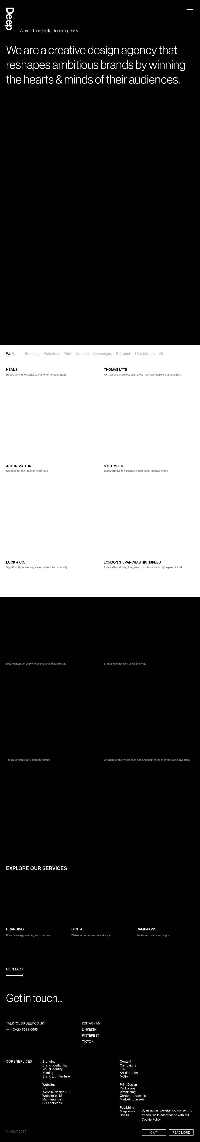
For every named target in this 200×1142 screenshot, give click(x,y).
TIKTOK (88, 1042)
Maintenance (51, 1099)
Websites (51, 354)
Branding (32, 354)
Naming (47, 1073)
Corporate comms (133, 1096)
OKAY (154, 1132)
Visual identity (52, 1069)
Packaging (127, 1088)
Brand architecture (56, 1076)
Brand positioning (55, 1065)
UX (44, 1088)
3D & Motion (144, 354)
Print (67, 354)
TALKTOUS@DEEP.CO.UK (25, 1023)
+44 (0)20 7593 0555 (22, 1029)
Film (123, 1069)
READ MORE (181, 1132)
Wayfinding (128, 1092)
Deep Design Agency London (9, 15)
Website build (52, 1096)
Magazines (127, 1111)
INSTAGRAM (91, 1023)
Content (82, 354)
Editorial (123, 354)
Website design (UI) (56, 1092)
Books (124, 1115)
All (161, 354)
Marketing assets (132, 1099)
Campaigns (102, 354)
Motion (125, 1076)
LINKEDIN (89, 1029)
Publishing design (132, 1108)
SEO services (52, 1103)
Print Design (128, 1085)
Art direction (129, 1073)
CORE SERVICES (19, 1061)
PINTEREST (90, 1036)
